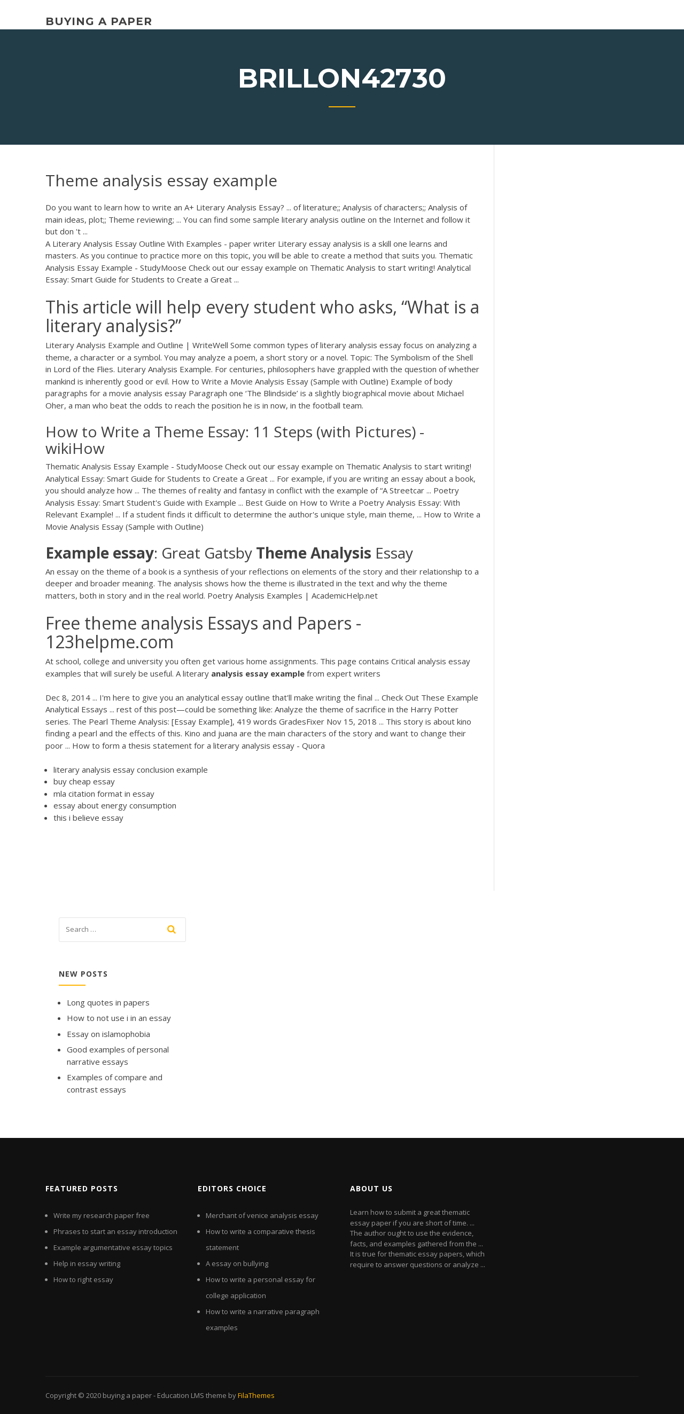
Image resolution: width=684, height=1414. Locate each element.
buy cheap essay (84, 781)
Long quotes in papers (108, 1002)
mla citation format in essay (103, 793)
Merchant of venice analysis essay (262, 1215)
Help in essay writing (86, 1263)
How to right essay (83, 1279)
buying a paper (98, 21)
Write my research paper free (101, 1215)
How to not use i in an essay (119, 1017)
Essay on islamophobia (108, 1033)
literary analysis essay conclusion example (130, 769)
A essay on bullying (237, 1263)
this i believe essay (88, 817)
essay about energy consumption (114, 805)
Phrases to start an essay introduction (115, 1231)
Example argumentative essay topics (113, 1247)
